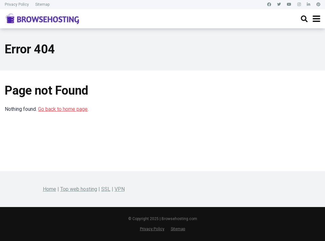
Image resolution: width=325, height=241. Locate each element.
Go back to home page (63, 109)
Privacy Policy (17, 4)
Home (49, 189)
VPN (120, 189)
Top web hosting (78, 189)
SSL (105, 189)
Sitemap (42, 4)
